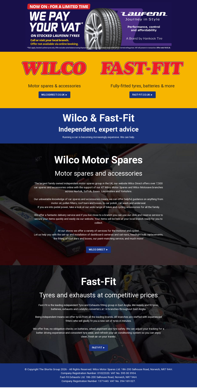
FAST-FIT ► (98, 348)
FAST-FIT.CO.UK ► (142, 94)
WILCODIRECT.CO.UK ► (54, 94)
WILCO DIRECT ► (98, 250)
